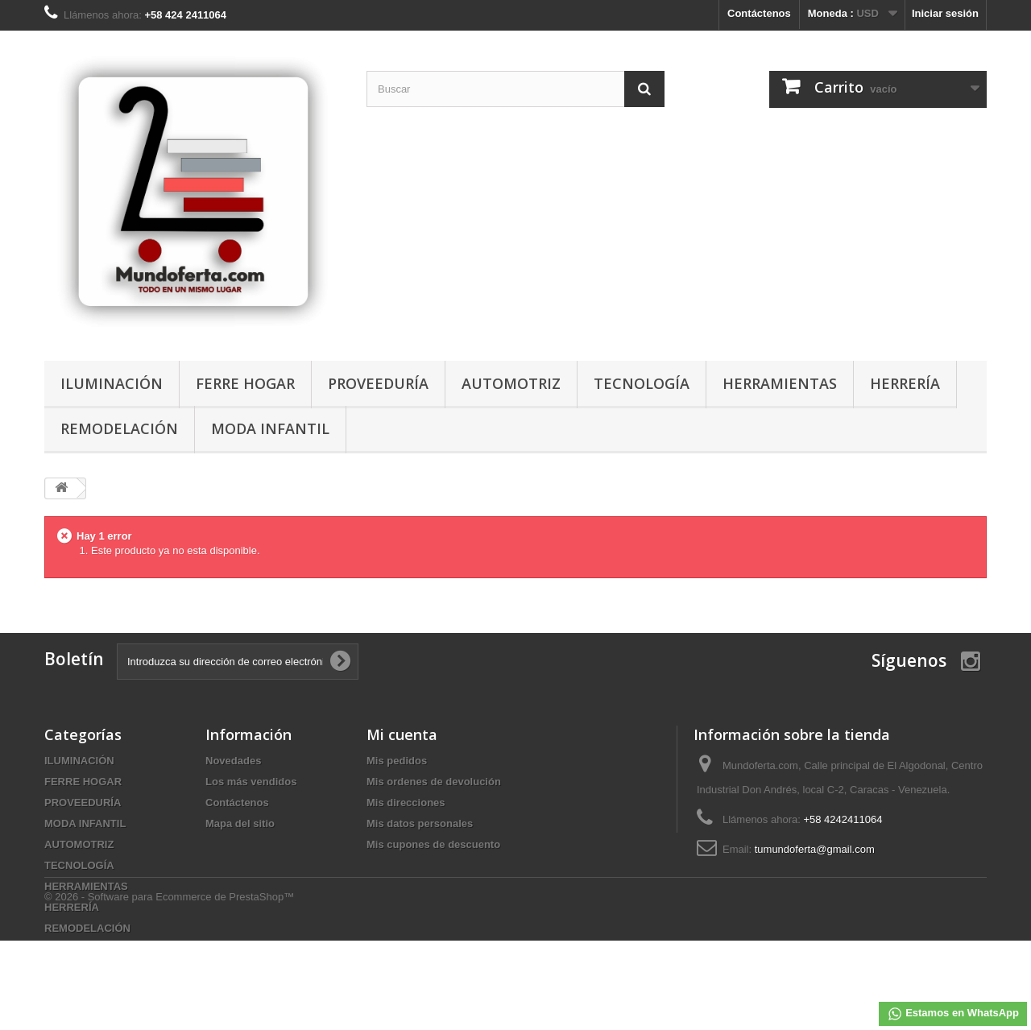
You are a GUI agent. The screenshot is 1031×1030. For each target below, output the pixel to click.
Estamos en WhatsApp (953, 1014)
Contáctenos (759, 13)
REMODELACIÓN (119, 428)
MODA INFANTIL (270, 428)
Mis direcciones (405, 802)
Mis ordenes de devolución (433, 782)
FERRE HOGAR (245, 383)
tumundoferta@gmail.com (815, 849)
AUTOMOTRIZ (511, 383)
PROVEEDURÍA (378, 383)
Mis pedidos (396, 761)
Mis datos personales (419, 823)
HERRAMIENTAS (780, 383)
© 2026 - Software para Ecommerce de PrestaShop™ (169, 986)
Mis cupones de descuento (433, 844)
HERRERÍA (905, 383)
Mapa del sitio (240, 823)
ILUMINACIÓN (111, 383)
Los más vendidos (250, 782)
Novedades (233, 761)
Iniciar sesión (945, 13)
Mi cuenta (401, 734)
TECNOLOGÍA (641, 383)
